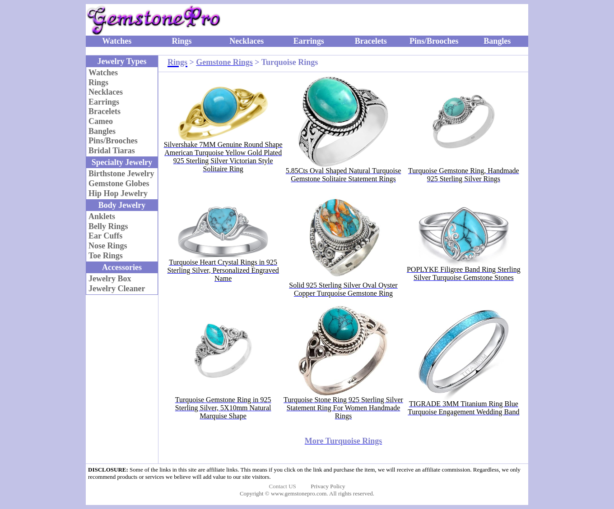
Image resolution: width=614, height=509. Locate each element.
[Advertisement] (417, 19)
